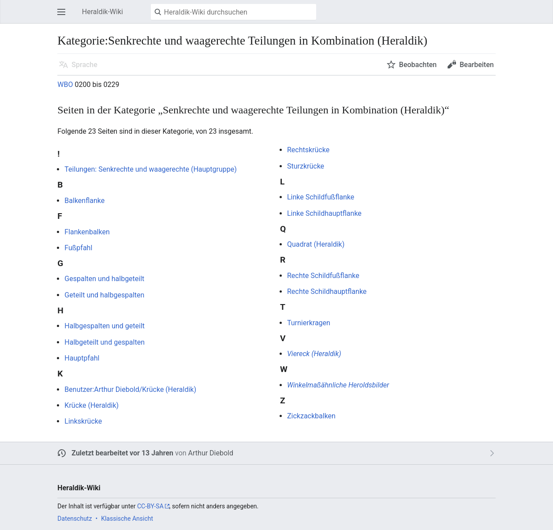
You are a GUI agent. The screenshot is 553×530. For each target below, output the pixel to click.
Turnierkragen (308, 323)
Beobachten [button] (418, 64)
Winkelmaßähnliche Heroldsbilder (338, 385)
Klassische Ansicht (127, 518)
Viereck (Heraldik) (314, 354)
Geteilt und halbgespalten (104, 295)
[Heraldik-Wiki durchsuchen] (233, 12)
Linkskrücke (83, 421)
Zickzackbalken (311, 416)
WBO (65, 84)
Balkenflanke (84, 200)
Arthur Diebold (210, 453)
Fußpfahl (78, 248)
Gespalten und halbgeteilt (104, 278)
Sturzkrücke (305, 166)
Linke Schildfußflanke (320, 197)
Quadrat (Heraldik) (315, 244)
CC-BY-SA (150, 506)
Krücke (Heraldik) (91, 405)
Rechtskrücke (308, 150)
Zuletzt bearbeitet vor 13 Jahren (122, 453)
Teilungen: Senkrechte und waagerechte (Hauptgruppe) (150, 169)
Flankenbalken (86, 232)
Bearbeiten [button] (476, 64)
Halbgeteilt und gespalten (104, 342)
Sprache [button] (84, 64)
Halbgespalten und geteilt (104, 326)
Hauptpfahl (81, 358)
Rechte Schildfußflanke (323, 275)
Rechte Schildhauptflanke (326, 291)
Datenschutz (74, 518)
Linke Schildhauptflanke (324, 213)
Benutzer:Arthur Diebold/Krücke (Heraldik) (130, 389)
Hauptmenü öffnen (64, 16)
